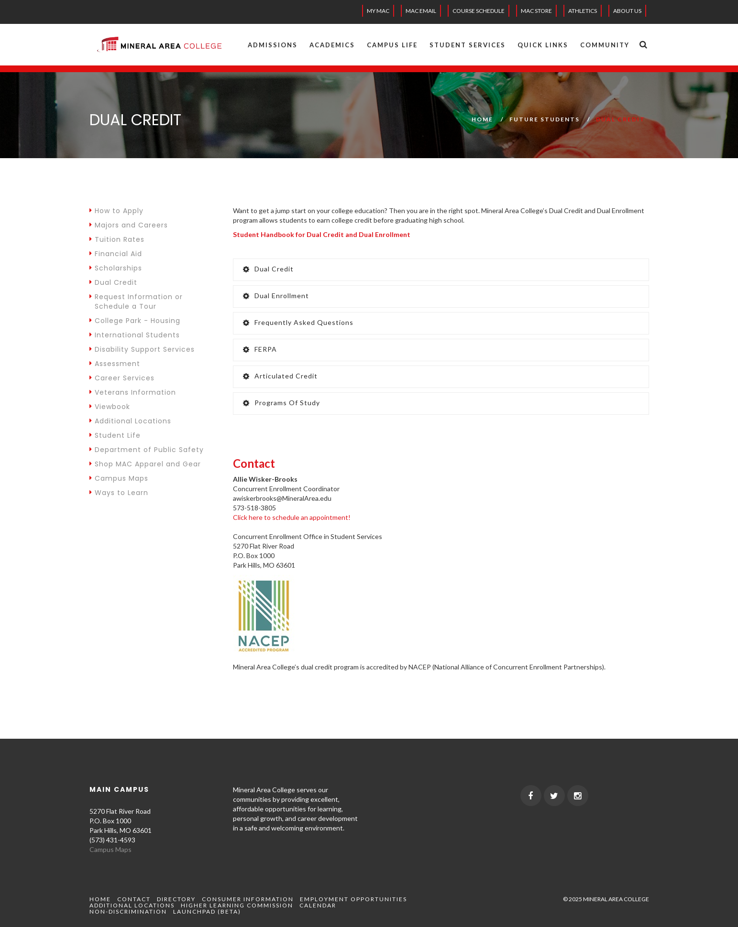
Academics (332, 45)
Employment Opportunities (353, 899)
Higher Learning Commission (237, 905)
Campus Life (392, 45)
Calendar (317, 905)
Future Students (544, 119)
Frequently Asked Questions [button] (298, 322)
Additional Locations (130, 421)
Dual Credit (113, 282)
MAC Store (536, 10)
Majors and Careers (128, 225)
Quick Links (543, 45)
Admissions (272, 45)
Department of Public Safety (146, 449)
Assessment (114, 363)
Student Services (468, 45)
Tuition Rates (116, 239)
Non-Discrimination (128, 911)
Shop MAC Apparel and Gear (145, 464)
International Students (134, 335)
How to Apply (116, 211)
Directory (176, 899)
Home (482, 119)
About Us (627, 10)
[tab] (441, 269)
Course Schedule (478, 10)
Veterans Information (132, 392)
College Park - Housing (134, 320)
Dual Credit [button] (268, 269)
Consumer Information (248, 899)
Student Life (115, 435)
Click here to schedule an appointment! (292, 517)
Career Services (121, 378)
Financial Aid (115, 254)
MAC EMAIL (421, 10)
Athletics (582, 10)
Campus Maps (118, 478)
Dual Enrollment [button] (276, 295)
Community (604, 45)
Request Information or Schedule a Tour (136, 301)
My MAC (378, 10)
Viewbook (109, 406)
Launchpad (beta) (207, 911)
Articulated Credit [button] (280, 376)
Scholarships (115, 268)
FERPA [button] (260, 349)
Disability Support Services (142, 349)
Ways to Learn (118, 492)
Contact (134, 899)
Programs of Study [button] (281, 403)
